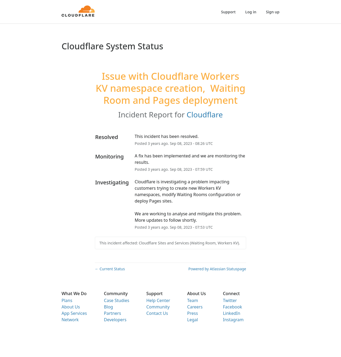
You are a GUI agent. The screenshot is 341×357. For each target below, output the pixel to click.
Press (192, 313)
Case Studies (116, 300)
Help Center (158, 300)
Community (158, 307)
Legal (192, 320)
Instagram (233, 320)
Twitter (230, 300)
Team (192, 300)
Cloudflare (205, 114)
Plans (67, 300)
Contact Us (157, 313)
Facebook (232, 307)
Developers (115, 320)
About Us (71, 307)
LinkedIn (231, 313)
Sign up (272, 11)
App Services (74, 313)
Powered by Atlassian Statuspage (217, 268)
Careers (195, 307)
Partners (112, 313)
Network (70, 320)
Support (228, 11)
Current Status (110, 268)
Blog (108, 307)
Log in (251, 11)
